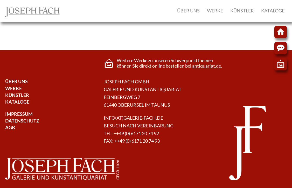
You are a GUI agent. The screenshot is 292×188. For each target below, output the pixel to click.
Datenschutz (22, 121)
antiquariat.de (206, 66)
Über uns (188, 10)
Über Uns (16, 81)
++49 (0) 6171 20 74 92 (136, 133)
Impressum (19, 114)
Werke (215, 10)
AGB (10, 127)
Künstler (242, 10)
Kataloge (272, 10)
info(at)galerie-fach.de (133, 118)
